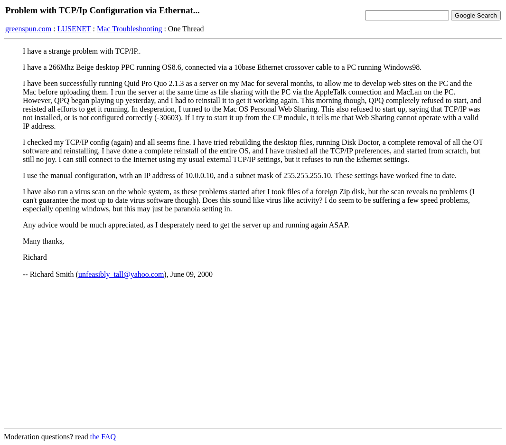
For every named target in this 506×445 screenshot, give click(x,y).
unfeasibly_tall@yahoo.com (121, 274)
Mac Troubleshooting (129, 29)
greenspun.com (28, 29)
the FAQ (103, 437)
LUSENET (74, 29)
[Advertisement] (253, 353)
